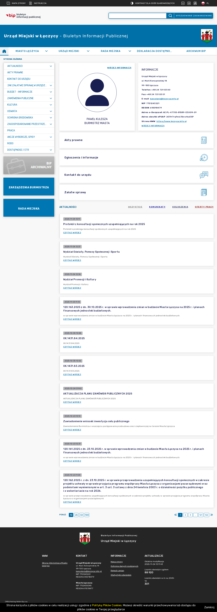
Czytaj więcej (72, 232)
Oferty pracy (204, 207)
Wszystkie (135, 207)
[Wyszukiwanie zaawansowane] (137, 15)
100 (87, 515)
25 (76, 515)
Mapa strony (16, 3)
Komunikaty (157, 207)
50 (81, 515)
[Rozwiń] (46, 51)
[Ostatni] (211, 515)
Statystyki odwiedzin (121, 575)
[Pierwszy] (175, 515)
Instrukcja (37, 3)
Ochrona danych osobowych (124, 566)
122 (206, 515)
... (195, 515)
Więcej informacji (153, 126)
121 (200, 515)
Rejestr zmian (117, 570)
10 (71, 515)
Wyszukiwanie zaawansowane (194, 15)
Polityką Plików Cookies (107, 605)
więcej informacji (119, 68)
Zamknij (209, 607)
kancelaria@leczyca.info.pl (164, 99)
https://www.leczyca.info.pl (171, 121)
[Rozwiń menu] (50, 66)
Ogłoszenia (180, 207)
